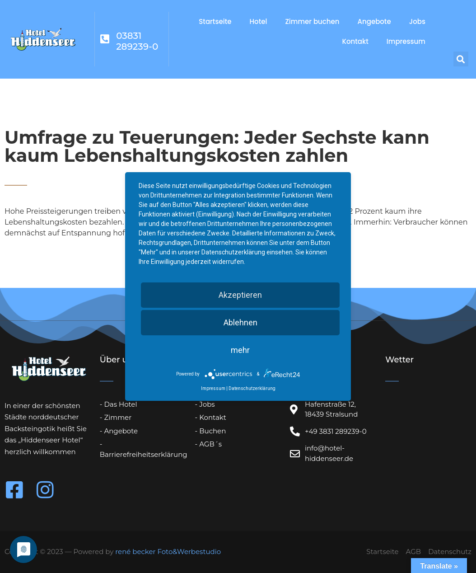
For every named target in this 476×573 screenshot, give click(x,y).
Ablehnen (240, 322)
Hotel (258, 21)
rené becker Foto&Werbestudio (168, 551)
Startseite (215, 21)
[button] (460, 59)
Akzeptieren (240, 295)
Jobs (417, 21)
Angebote (374, 21)
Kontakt (355, 41)
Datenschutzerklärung (252, 388)
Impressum (406, 41)
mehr (240, 350)
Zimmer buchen (312, 21)
